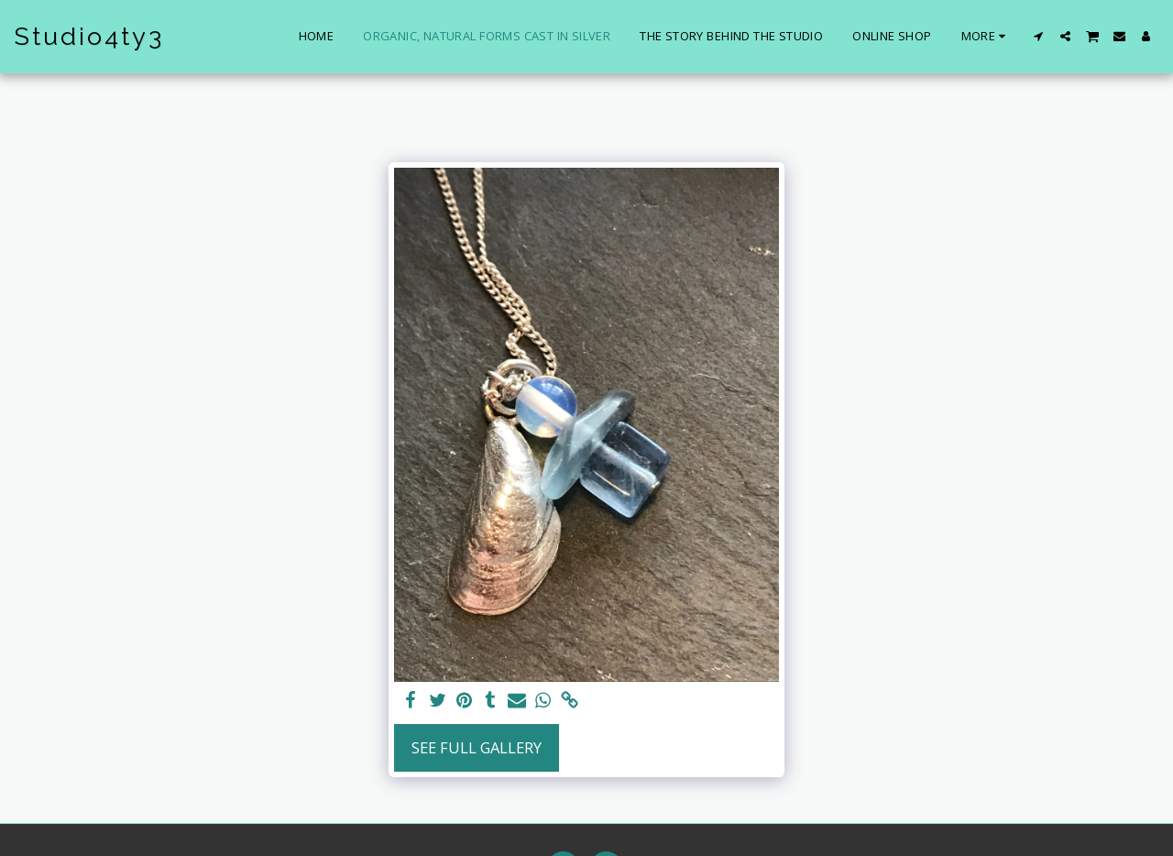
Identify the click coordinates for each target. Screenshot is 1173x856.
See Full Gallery (476, 747)
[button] (1038, 36)
